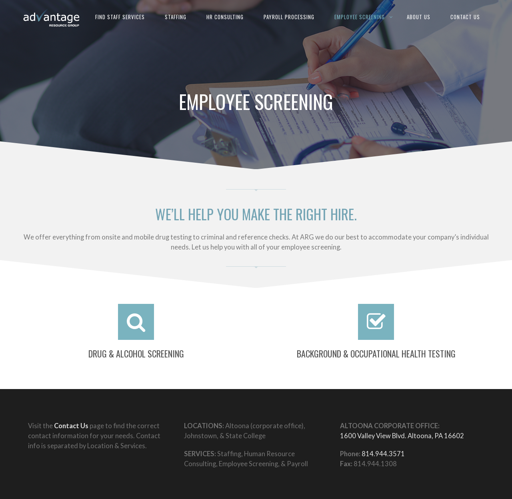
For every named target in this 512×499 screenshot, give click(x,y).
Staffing (175, 17)
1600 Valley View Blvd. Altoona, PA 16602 (402, 436)
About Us (418, 17)
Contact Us (465, 17)
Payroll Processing (289, 17)
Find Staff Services (120, 17)
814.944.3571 (383, 454)
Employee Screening (359, 17)
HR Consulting (225, 17)
